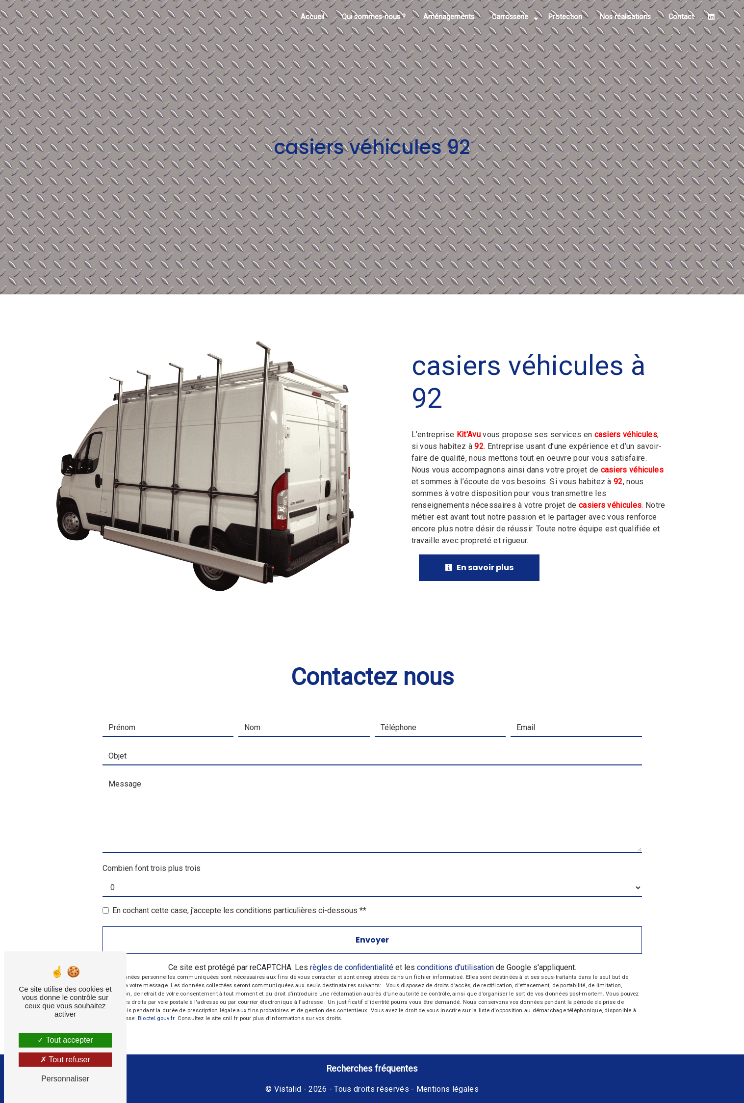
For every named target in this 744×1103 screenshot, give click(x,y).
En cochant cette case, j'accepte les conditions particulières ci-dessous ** (239, 910)
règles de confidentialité (351, 967)
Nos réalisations (625, 17)
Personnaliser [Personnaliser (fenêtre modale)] (65, 1079)
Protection (565, 17)
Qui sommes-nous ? (374, 17)
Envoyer (372, 939)
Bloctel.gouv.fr (156, 1018)
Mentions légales (446, 1089)
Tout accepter (65, 1040)
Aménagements (448, 17)
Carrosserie (510, 17)
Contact (681, 17)
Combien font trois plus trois (152, 868)
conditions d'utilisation (455, 967)
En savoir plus (479, 567)
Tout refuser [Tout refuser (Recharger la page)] (65, 1059)
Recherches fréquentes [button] (372, 1069)
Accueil (312, 17)
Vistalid (288, 1089)
